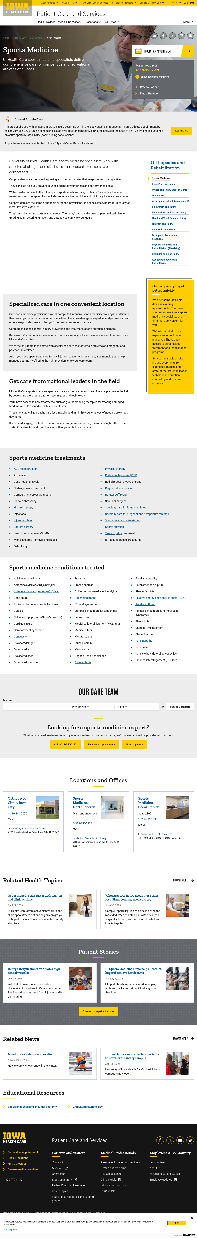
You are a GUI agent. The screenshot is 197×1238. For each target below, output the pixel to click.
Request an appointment (23, 1152)
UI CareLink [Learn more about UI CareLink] (108, 1191)
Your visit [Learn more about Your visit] (57, 1162)
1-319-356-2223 (147, 70)
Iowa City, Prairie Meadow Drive (27, 828)
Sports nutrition (114, 526)
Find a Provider (149, 93)
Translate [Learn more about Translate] (172, 2)
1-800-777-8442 (12, 1179)
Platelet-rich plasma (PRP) (121, 475)
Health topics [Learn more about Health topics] (60, 1191)
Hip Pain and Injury (162, 223)
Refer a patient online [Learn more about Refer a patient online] (113, 1168)
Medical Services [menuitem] (68, 22)
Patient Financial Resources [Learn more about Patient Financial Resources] (68, 1185)
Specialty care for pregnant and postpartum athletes (137, 514)
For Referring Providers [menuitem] (122, 3)
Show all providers (180, 707)
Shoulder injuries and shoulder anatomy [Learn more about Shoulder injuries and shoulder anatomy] (32, 1106)
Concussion (21, 636)
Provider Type (79, 707)
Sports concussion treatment (123, 520)
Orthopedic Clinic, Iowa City (17, 802)
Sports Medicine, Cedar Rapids (148, 802)
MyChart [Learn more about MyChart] (57, 1168)
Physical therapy (115, 468)
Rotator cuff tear (145, 604)
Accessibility (99, 1212)
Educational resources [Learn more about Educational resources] (114, 1185)
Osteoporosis (159, 195)
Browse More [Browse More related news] (180, 1038)
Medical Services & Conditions (28, 38)
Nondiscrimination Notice (17, 1212)
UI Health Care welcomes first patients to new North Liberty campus (132, 1056)
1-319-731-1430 (147, 819)
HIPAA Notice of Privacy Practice (50, 1212)
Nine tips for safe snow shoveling (31, 1054)
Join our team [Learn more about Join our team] (158, 1162)
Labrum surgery (23, 526)
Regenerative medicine (119, 488)
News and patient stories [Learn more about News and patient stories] (165, 1173)
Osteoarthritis (83, 662)
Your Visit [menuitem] (110, 22)
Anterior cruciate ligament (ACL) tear (36, 591)
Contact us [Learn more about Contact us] (58, 1173)
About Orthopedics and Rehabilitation (164, 261)
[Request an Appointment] (163, 51)
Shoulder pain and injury (165, 254)
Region (120, 707)
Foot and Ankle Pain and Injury (169, 212)
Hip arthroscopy (23, 507)
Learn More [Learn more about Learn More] (181, 130)
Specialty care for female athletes (125, 507)
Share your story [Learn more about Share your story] (62, 1179)
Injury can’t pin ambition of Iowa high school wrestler (34, 971)
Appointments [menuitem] (48, 3)
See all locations (18, 1158)
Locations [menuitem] (92, 22)
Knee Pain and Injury (163, 184)
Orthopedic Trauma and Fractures (165, 237)
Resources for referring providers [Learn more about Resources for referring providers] (120, 1162)
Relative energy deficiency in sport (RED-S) (161, 597)
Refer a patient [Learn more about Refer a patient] (134, 744)
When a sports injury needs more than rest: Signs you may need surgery (131, 897)
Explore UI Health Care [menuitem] (150, 3)
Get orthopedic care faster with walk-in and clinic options (35, 897)
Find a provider (17, 1163)
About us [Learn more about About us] (155, 1168)
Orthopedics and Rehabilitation (168, 165)
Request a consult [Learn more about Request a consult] (111, 1173)
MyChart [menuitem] (66, 3)
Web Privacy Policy (80, 1212)
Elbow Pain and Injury (164, 206)
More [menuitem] (186, 22)
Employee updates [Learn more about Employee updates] (161, 1179)
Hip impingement (85, 597)
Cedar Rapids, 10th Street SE (156, 834)
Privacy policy (10, 1229)
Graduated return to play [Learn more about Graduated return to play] (88, 1106)
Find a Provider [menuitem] (46, 22)
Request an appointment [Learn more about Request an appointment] (101, 744)
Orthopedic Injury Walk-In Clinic (169, 189)
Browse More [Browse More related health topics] (180, 880)
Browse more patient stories (98, 1011)
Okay (176, 1223)
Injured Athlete (23, 520)
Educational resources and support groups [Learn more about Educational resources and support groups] (73, 1199)
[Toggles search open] (189, 3)
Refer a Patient (149, 87)
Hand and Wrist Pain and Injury (169, 218)
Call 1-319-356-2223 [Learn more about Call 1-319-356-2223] (65, 744)
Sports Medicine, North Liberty (84, 802)
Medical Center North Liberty (91, 838)
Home (6, 38)
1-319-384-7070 (17, 813)
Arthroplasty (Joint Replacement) (170, 201)
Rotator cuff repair (116, 494)
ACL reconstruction (25, 468)
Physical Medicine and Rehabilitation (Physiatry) (166, 246)
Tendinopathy (113, 533)
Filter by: (7, 700)
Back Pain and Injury (163, 229)
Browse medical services (23, 1169)
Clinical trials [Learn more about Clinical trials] (109, 1179)
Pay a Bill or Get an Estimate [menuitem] (94, 3)
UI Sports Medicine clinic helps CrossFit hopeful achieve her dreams (133, 971)
